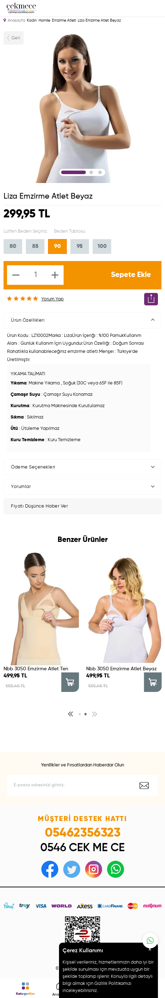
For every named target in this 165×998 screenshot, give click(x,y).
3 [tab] (100, 172)
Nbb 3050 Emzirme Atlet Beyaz (121, 668)
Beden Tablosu (69, 231)
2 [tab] (91, 172)
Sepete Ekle (131, 275)
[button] (70, 714)
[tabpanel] (82, 105)
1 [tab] (73, 172)
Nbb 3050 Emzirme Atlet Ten (36, 668)
